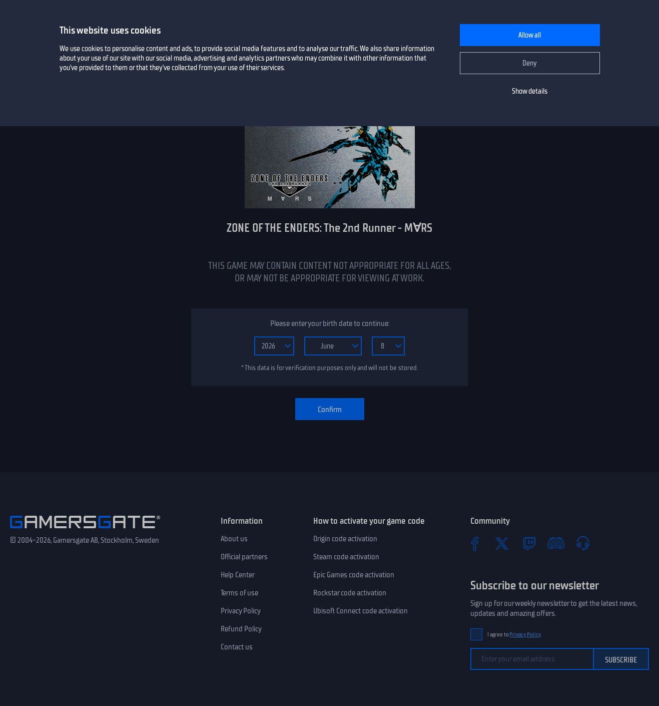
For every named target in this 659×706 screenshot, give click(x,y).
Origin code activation (345, 539)
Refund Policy (241, 629)
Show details (529, 91)
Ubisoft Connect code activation (360, 611)
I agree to (514, 634)
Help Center (238, 575)
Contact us (237, 647)
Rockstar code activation (349, 593)
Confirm (330, 410)
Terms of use (239, 593)
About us (234, 539)
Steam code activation (346, 557)
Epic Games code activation (353, 575)
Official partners (244, 557)
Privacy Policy (241, 611)
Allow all (529, 35)
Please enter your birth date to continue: (329, 323)
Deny (529, 63)
